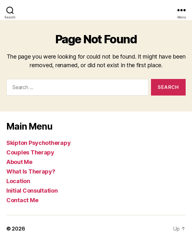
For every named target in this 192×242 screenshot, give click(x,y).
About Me (19, 162)
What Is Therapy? (30, 171)
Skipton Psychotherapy (38, 142)
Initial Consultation (32, 190)
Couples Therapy (30, 152)
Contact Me (22, 200)
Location (18, 181)
